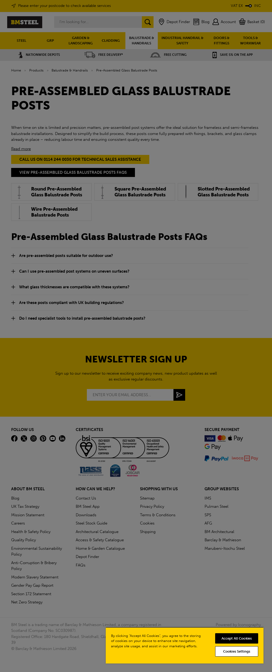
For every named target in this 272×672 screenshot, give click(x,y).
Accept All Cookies (237, 638)
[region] (185, 645)
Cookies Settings (236, 651)
